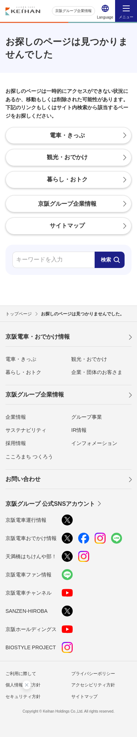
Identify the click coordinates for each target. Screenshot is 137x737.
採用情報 (15, 443)
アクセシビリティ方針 (93, 684)
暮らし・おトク (23, 372)
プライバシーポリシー (93, 673)
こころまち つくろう (29, 457)
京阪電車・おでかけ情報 (37, 337)
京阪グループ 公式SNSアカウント (50, 504)
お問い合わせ (23, 479)
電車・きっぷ (20, 359)
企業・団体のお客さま (96, 372)
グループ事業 (86, 417)
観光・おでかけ (89, 359)
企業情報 (15, 417)
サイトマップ (84, 696)
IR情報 (79, 430)
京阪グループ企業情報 (73, 11)
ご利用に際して (20, 673)
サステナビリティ (25, 430)
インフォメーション (94, 443)
